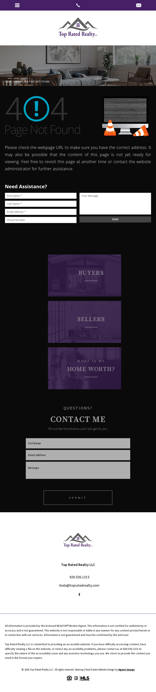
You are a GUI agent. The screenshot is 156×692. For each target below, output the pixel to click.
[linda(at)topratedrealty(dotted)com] (138, 5)
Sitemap (79, 669)
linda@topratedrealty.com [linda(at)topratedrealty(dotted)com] (79, 585)
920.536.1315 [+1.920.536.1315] (79, 577)
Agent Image (126, 669)
